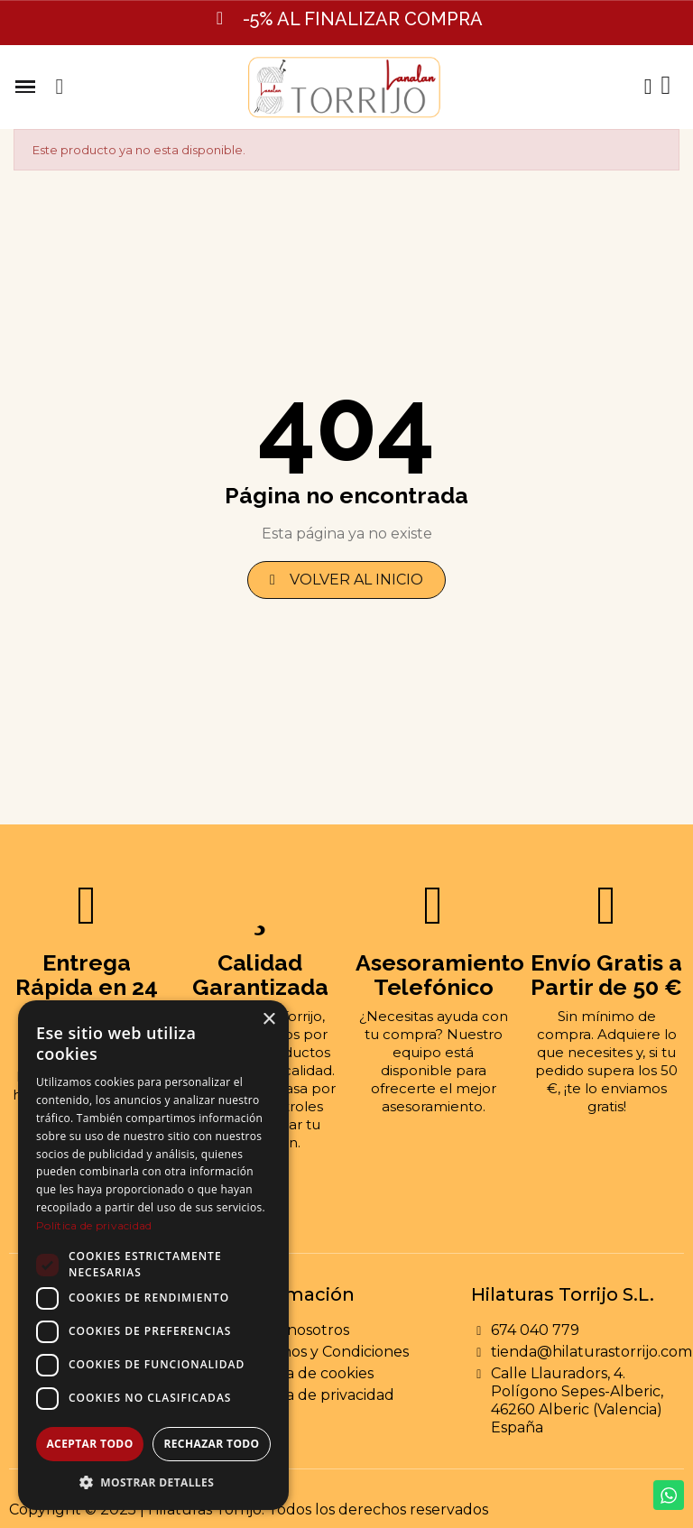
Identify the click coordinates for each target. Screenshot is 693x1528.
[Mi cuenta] (647, 86)
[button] (59, 86)
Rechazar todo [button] (211, 1443)
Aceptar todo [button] (89, 1443)
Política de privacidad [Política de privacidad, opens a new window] (94, 1225)
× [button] (268, 1019)
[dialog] (153, 1255)
